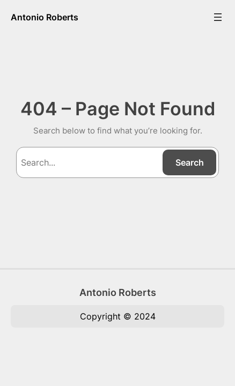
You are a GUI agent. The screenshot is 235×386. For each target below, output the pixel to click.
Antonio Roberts (44, 17)
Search (189, 162)
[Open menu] (217, 17)
